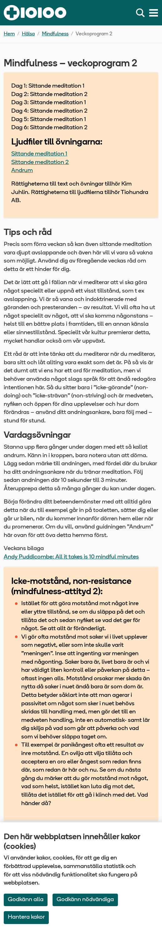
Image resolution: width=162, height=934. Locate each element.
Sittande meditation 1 (39, 154)
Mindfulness (55, 34)
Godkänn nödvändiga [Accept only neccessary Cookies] (85, 900)
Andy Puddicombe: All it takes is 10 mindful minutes (71, 557)
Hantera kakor (26, 917)
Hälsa (28, 34)
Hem (9, 34)
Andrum (22, 171)
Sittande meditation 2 (40, 163)
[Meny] (153, 13)
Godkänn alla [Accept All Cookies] (25, 900)
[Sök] (142, 13)
